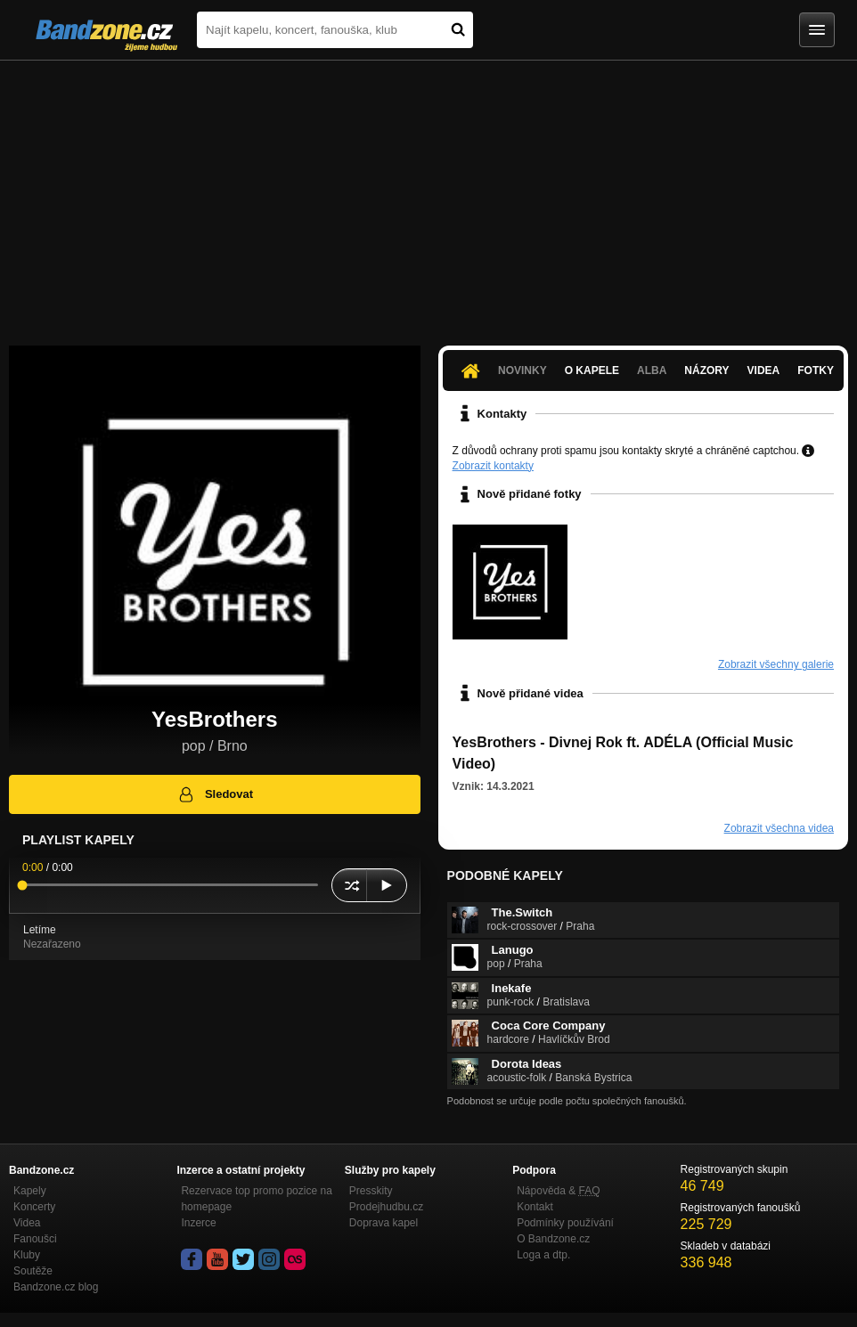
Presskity (371, 1191)
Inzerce (198, 1223)
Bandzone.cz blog (55, 1287)
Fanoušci (35, 1239)
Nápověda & (558, 1191)
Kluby (26, 1255)
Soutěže (33, 1271)
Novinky (522, 370)
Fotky (815, 370)
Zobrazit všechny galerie (776, 664)
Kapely (29, 1191)
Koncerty (34, 1207)
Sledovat (215, 794)
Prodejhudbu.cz (386, 1207)
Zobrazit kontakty (493, 466)
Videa (763, 370)
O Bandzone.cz (553, 1239)
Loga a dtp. (543, 1255)
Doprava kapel (383, 1223)
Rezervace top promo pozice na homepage (256, 1199)
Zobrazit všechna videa (779, 828)
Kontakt (535, 1207)
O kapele (592, 370)
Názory (706, 370)
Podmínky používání (565, 1223)
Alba (651, 370)
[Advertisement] (428, 194)
